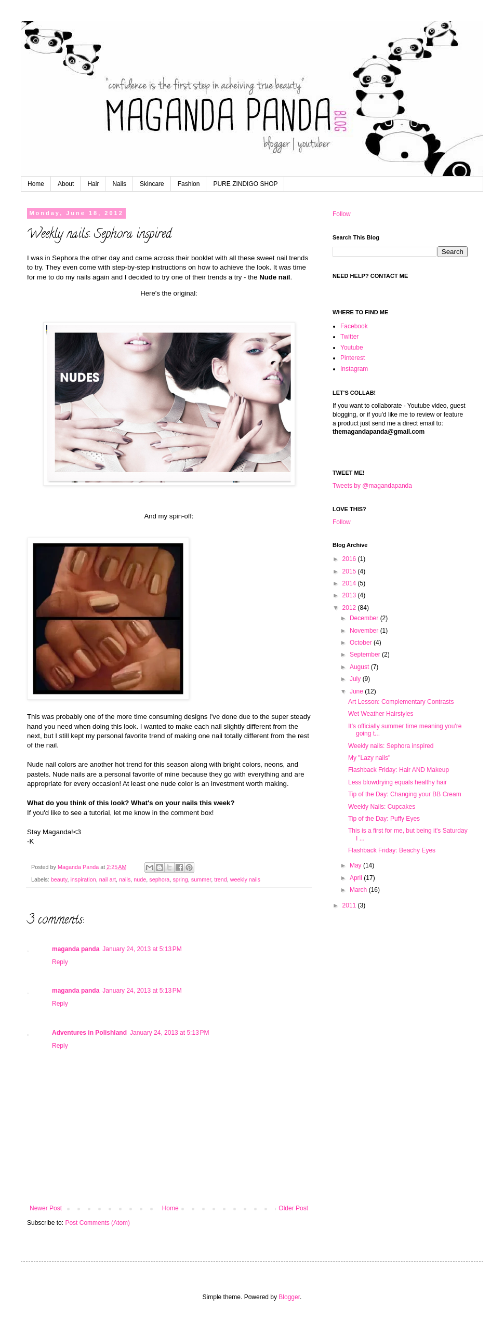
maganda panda (75, 949)
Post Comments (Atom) (97, 1222)
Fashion (189, 184)
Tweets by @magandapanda (372, 485)
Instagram (354, 368)
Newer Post (46, 1208)
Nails (119, 184)
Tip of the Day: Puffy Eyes (384, 818)
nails (124, 879)
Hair (93, 184)
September (366, 654)
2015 (350, 571)
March (359, 889)
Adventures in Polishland (89, 1032)
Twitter (349, 336)
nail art (107, 879)
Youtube (351, 347)
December (365, 618)
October (362, 642)
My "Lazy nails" (369, 758)
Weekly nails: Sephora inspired (391, 746)
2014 (350, 583)
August (360, 667)
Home (36, 184)
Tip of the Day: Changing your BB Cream (404, 794)
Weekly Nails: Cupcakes (381, 806)
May (356, 865)
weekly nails (245, 879)
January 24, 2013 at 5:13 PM (141, 949)
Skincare (152, 184)
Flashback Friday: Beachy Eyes (391, 850)
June (357, 691)
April (357, 878)
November (365, 630)
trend (220, 879)
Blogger (289, 1297)
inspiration (83, 879)
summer (201, 879)
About (66, 184)
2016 (350, 559)
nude (140, 879)
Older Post (293, 1208)
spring (180, 879)
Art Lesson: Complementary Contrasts (401, 701)
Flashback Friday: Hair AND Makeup (398, 769)
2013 (350, 595)
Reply (60, 962)
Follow (342, 214)
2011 (350, 905)
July (356, 679)
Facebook (354, 326)
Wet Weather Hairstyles (381, 713)
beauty (59, 879)
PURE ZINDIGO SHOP (245, 184)
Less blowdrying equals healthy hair (397, 782)
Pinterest (352, 358)
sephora (159, 879)
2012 (350, 607)
